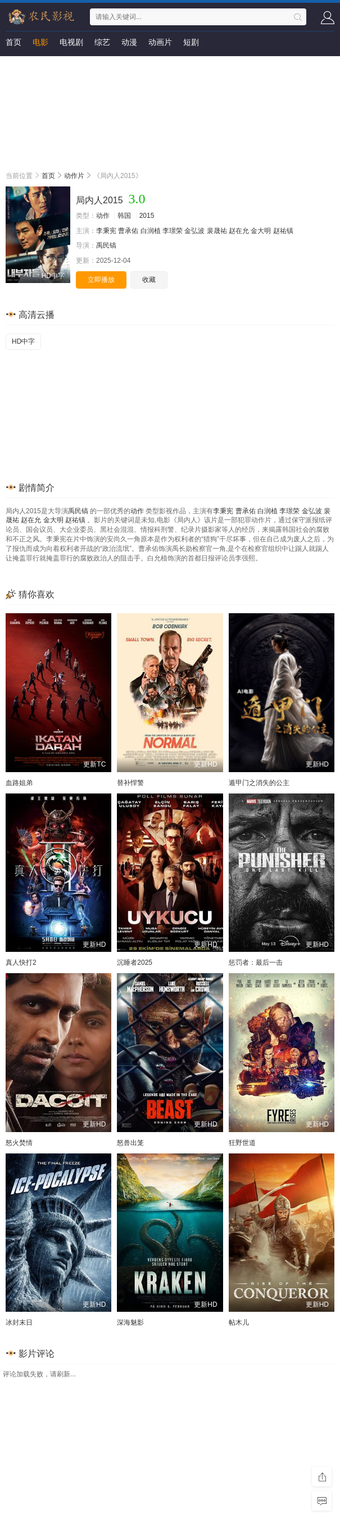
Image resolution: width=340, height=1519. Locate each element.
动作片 (74, 176)
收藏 (149, 280)
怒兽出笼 (130, 1143)
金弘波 (194, 231)
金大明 (261, 231)
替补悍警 (130, 783)
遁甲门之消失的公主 (259, 783)
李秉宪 (106, 231)
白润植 (150, 231)
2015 (147, 216)
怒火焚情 (19, 1143)
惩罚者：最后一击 (256, 962)
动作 (103, 216)
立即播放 (101, 280)
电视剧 (71, 42)
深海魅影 (130, 1322)
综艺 (102, 42)
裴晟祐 (217, 231)
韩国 (124, 216)
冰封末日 (19, 1322)
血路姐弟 (19, 783)
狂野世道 (242, 1143)
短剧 (191, 42)
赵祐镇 (283, 231)
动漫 (129, 42)
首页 (13, 42)
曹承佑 (128, 231)
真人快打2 (21, 962)
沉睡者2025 (134, 962)
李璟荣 (172, 231)
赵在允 (239, 231)
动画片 (160, 42)
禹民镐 (106, 245)
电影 (40, 42)
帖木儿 (239, 1322)
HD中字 (23, 341)
